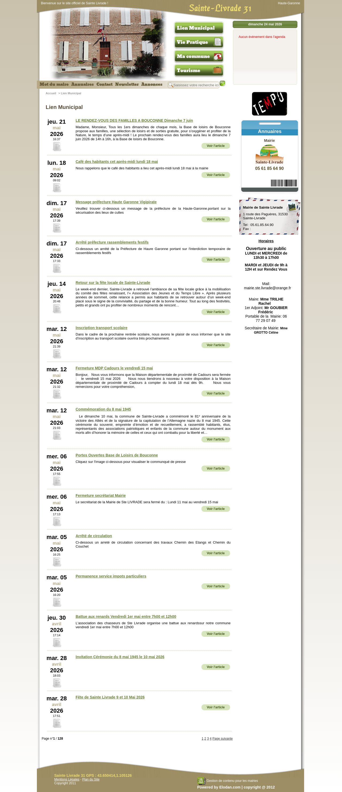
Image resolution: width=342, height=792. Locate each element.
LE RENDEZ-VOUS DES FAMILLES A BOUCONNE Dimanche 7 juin (134, 120)
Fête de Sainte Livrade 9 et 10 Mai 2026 (110, 697)
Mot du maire (54, 84)
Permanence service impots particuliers (111, 576)
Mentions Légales (66, 779)
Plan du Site (91, 779)
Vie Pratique (192, 42)
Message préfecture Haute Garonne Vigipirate (116, 202)
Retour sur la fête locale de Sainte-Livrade (113, 282)
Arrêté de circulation (94, 536)
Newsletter (127, 84)
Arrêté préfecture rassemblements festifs (112, 242)
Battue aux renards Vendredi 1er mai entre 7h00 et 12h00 (126, 616)
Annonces (151, 84)
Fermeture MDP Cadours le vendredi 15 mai (114, 368)
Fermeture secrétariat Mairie (101, 495)
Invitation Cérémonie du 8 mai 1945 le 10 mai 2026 (120, 657)
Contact (104, 84)
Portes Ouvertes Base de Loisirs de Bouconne (117, 455)
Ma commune (193, 56)
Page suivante (222, 738)
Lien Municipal (196, 28)
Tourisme (188, 70)
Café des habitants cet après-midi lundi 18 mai (117, 161)
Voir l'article (216, 146)
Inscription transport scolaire (101, 328)
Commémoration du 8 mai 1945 (103, 409)
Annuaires (82, 84)
